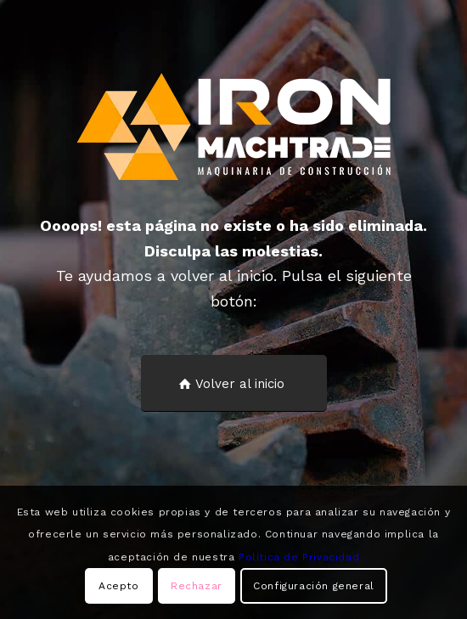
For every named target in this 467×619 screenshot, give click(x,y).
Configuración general (313, 586)
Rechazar (196, 586)
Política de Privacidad (299, 557)
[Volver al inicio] (234, 383)
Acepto (118, 586)
